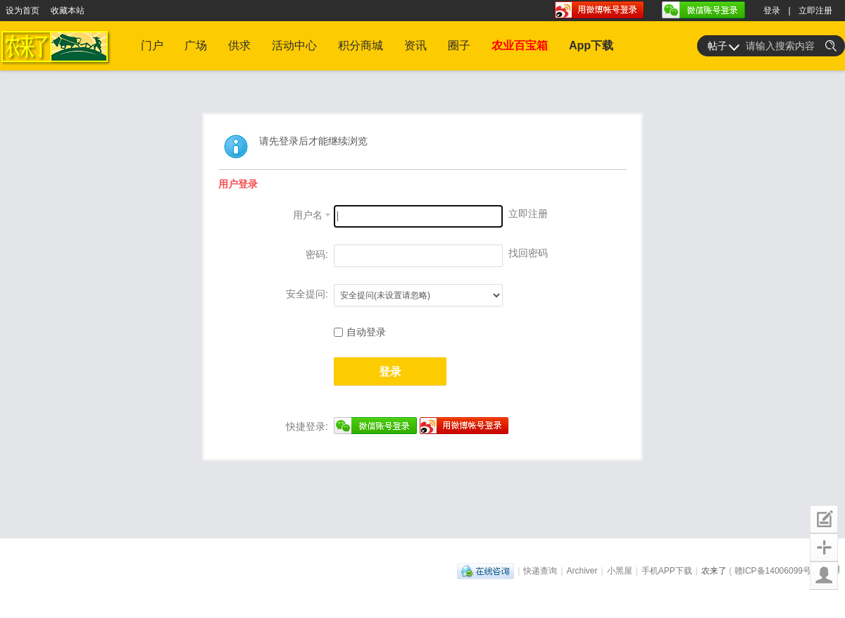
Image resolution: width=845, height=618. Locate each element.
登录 (771, 11)
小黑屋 (619, 571)
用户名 (308, 215)
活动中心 (294, 45)
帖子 (717, 45)
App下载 (591, 45)
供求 (239, 45)
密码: (317, 254)
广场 (195, 45)
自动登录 (360, 332)
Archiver (582, 571)
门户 (152, 45)
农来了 (714, 571)
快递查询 (540, 571)
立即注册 (815, 11)
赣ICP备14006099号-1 (776, 571)
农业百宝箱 (520, 45)
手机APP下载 (666, 571)
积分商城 (360, 45)
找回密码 (528, 253)
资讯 (415, 45)
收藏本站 (67, 11)
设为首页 (22, 11)
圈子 (459, 45)
